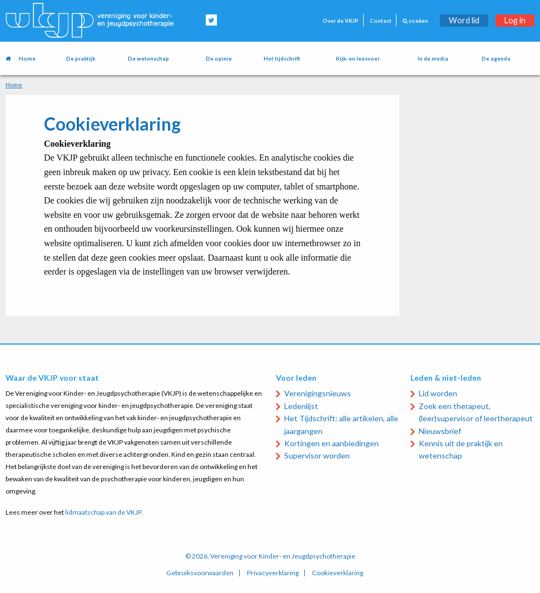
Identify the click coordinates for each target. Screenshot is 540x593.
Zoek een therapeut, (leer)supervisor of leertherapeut (476, 412)
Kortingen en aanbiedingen (331, 443)
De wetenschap (148, 59)
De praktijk (80, 59)
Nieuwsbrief (440, 431)
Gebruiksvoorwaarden (200, 573)
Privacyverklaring (273, 573)
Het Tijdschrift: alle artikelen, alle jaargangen (341, 424)
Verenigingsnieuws (317, 393)
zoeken (415, 21)
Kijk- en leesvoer (358, 59)
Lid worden (438, 393)
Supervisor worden (317, 455)
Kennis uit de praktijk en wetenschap (461, 449)
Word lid (464, 20)
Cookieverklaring (337, 573)
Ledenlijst (301, 406)
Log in (515, 20)
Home (27, 59)
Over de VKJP (341, 21)
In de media (433, 59)
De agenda (496, 59)
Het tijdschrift (282, 59)
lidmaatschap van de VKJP (103, 512)
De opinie (219, 59)
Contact (381, 21)
